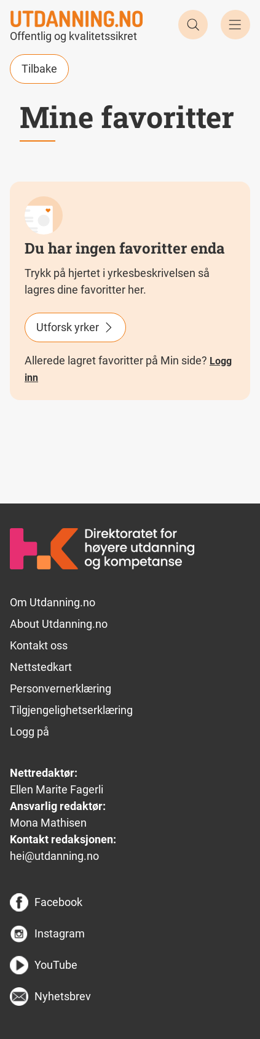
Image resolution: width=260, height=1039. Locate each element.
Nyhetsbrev (62, 996)
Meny (235, 24)
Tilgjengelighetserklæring (71, 710)
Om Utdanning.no (52, 602)
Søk (193, 24)
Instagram (59, 933)
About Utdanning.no (59, 623)
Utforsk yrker (67, 327)
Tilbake (39, 68)
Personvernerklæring (60, 688)
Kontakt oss (39, 645)
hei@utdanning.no (54, 855)
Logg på (29, 731)
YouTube (55, 964)
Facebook (58, 902)
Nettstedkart (41, 666)
